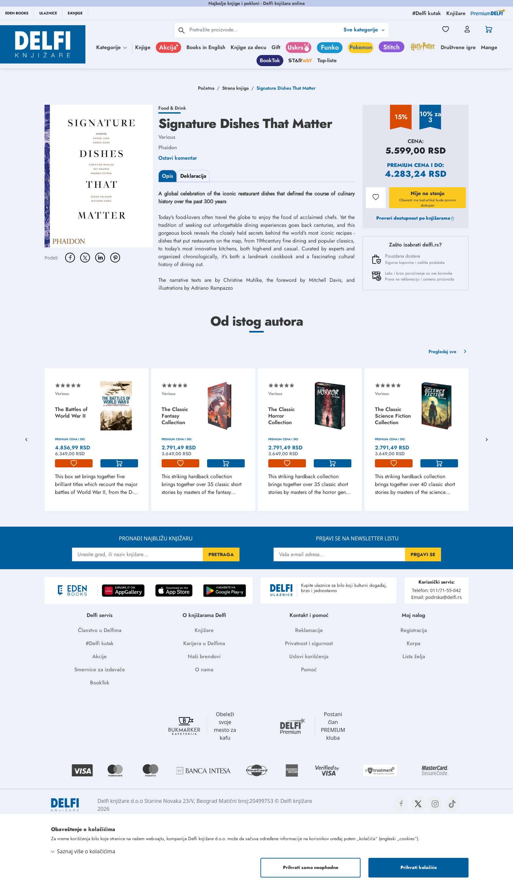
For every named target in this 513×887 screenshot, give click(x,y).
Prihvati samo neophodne (310, 867)
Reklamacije (309, 630)
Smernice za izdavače (99, 669)
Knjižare (204, 630)
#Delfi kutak (100, 643)
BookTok (270, 60)
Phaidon (167, 147)
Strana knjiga (235, 88)
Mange (489, 47)
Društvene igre (458, 47)
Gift (276, 47)
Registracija (413, 630)
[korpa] (119, 463)
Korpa (413, 643)
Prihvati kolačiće (418, 867)
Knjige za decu (248, 47)
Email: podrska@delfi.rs (436, 597)
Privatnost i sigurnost (309, 643)
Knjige (142, 47)
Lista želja (413, 656)
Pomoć (309, 669)
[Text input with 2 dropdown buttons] (265, 30)
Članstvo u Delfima (99, 630)
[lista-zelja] (74, 463)
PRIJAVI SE (423, 554)
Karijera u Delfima (204, 643)
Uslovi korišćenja (308, 656)
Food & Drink (172, 108)
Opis (167, 176)
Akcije (99, 656)
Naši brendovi (204, 656)
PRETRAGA (221, 554)
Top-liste (327, 60)
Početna (206, 88)
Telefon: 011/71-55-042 (436, 590)
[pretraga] (181, 30)
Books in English (205, 47)
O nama (204, 669)
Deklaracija (193, 176)
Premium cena (408, 165)
